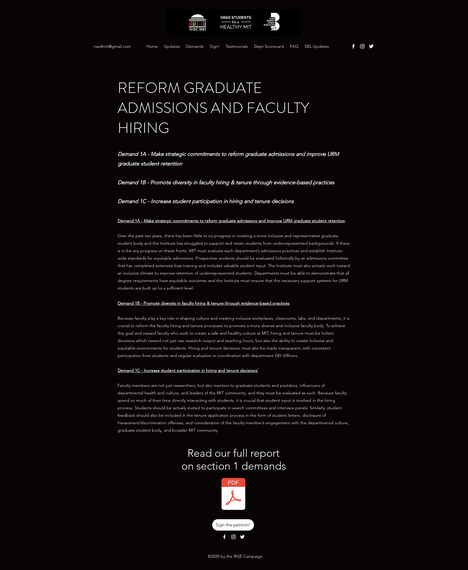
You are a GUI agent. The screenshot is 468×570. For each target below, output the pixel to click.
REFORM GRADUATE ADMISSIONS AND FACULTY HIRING (213, 108)
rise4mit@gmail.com (112, 46)
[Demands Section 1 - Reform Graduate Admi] (233, 495)
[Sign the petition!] (233, 525)
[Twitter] (371, 46)
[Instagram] (362, 46)
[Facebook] (353, 46)
